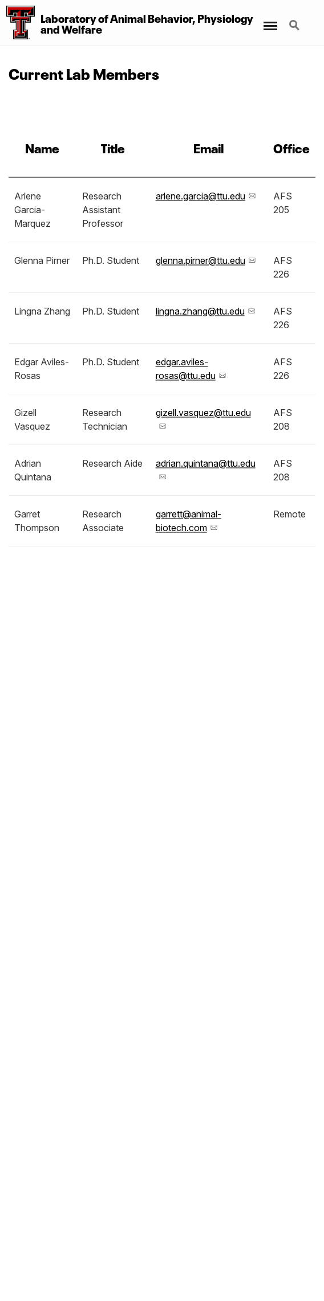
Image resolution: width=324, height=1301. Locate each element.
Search (295, 26)
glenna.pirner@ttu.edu (200, 260)
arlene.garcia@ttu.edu (200, 196)
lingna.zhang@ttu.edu (200, 311)
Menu (269, 20)
